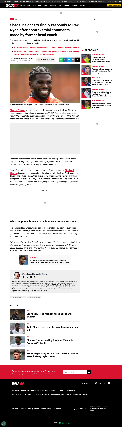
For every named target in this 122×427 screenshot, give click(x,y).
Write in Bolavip (43, 395)
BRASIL (33, 390)
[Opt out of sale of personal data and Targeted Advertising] (3, 423)
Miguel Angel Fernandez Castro (22, 58)
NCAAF (66, 5)
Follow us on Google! (47, 59)
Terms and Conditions (44, 374)
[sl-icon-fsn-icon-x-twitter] (100, 383)
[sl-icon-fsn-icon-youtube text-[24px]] (109, 383)
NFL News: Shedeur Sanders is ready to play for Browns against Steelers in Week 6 (46, 47)
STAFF (24, 395)
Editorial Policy (46, 409)
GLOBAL (47, 390)
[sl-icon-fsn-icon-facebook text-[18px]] (92, 383)
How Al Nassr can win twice (43, 1)
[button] (65, 60)
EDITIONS (15, 390)
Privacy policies (33, 409)
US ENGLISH (70, 390)
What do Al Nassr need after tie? (63, 1)
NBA (39, 5)
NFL (34, 5)
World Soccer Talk (57, 395)
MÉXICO (55, 390)
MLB (45, 5)
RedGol (68, 395)
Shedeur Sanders (17, 110)
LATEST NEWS (25, 5)
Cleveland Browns (18, 297)
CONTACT (32, 395)
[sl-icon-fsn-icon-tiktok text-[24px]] (105, 383)
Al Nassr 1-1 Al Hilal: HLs (98, 1)
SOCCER (53, 5)
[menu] (3, 5)
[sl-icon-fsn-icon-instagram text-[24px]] (96, 383)
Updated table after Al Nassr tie (23, 1)
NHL (60, 5)
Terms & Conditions (19, 409)
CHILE (40, 390)
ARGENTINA (25, 390)
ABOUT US (16, 395)
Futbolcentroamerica (80, 395)
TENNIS (74, 5)
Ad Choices (57, 409)
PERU (62, 390)
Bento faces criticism (82, 1)
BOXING (82, 5)
